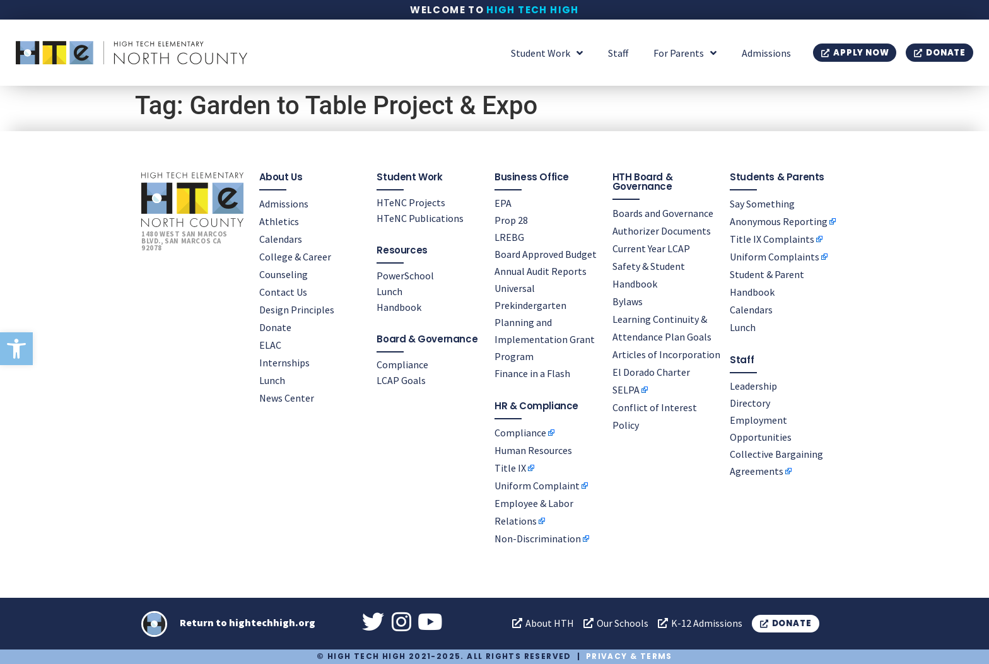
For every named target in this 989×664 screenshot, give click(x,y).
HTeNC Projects (411, 202)
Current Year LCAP (651, 248)
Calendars (280, 239)
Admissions (766, 53)
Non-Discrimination (537, 538)
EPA (503, 203)
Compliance (402, 364)
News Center (286, 398)
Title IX (510, 468)
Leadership (753, 386)
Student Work (547, 53)
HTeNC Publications (420, 218)
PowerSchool (405, 275)
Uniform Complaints (774, 256)
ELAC (270, 345)
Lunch (272, 380)
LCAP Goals (401, 380)
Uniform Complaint (537, 485)
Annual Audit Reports (540, 271)
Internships (284, 362)
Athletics (279, 221)
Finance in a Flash (532, 373)
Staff (618, 53)
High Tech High (532, 9)
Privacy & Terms (629, 656)
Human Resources (533, 450)
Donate (275, 327)
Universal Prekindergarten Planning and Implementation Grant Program (544, 322)
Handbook (399, 307)
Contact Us (283, 292)
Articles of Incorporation (666, 354)
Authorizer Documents (661, 230)
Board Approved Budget (545, 254)
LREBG (509, 237)
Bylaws (627, 301)
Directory (750, 403)
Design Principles (296, 309)
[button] (16, 348)
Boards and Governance (662, 213)
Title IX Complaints (772, 239)
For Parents (685, 53)
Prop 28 (511, 220)
